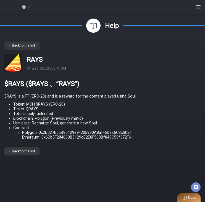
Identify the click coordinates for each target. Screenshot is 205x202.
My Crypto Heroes (8, 7)
